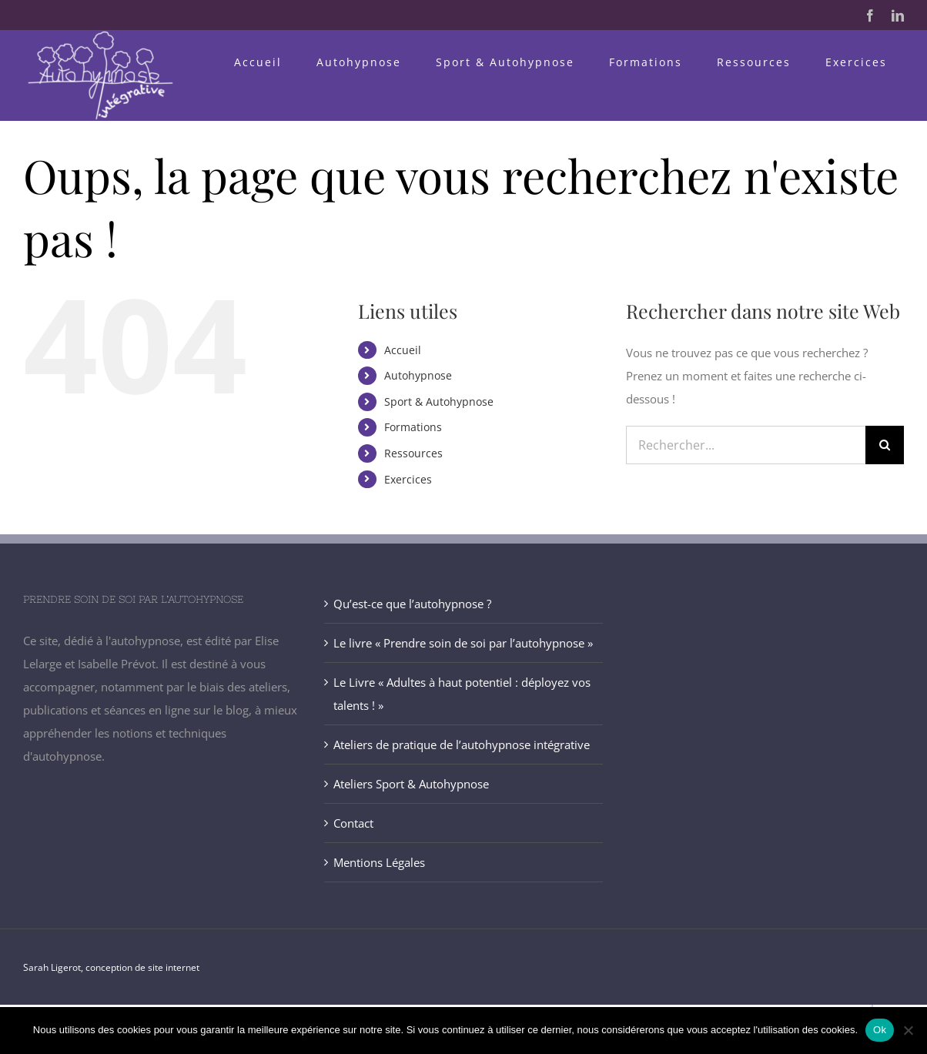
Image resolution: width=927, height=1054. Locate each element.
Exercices (408, 479)
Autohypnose (418, 375)
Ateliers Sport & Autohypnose (411, 783)
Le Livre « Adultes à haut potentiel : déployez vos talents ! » (462, 693)
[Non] (907, 1030)
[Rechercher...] (745, 445)
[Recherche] (884, 445)
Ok (879, 1030)
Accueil (402, 350)
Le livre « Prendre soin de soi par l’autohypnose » (463, 643)
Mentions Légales (379, 862)
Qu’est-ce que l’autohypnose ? (412, 603)
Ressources (413, 453)
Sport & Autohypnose (439, 401)
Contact (353, 823)
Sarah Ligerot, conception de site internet (111, 967)
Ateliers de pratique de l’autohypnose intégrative (461, 744)
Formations (413, 427)
